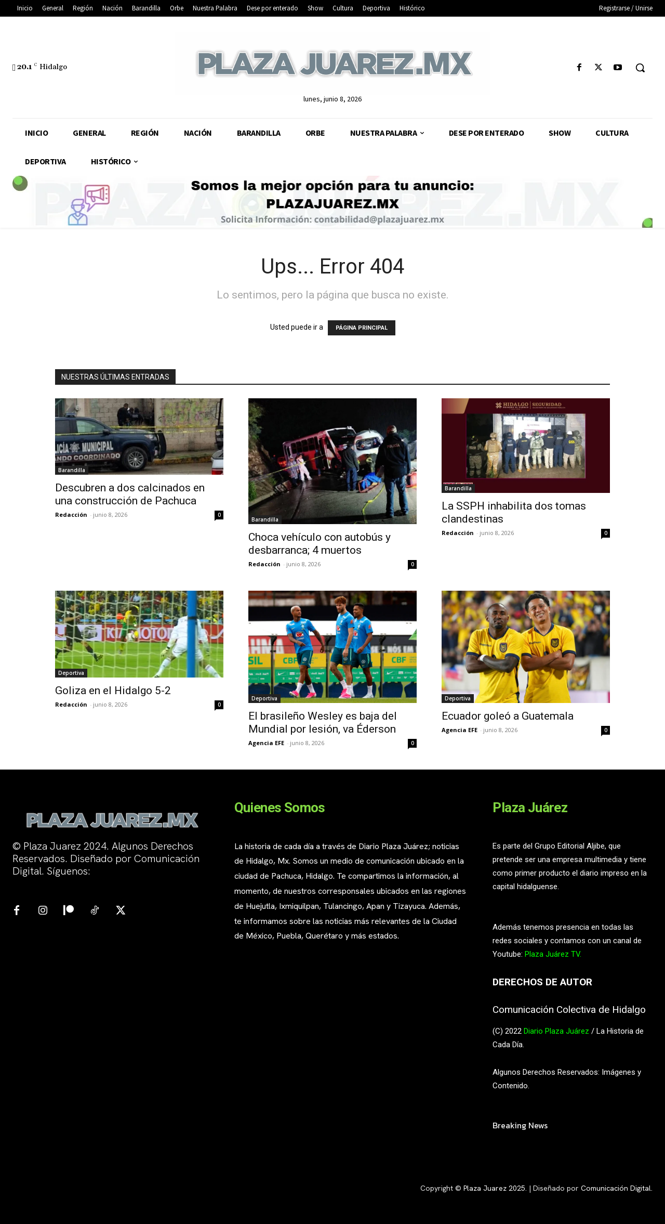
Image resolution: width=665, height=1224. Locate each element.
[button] (640, 67)
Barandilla (71, 470)
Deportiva (71, 672)
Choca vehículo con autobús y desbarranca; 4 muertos (319, 543)
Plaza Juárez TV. (553, 954)
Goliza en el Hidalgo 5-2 (113, 690)
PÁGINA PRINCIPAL (362, 327)
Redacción (71, 514)
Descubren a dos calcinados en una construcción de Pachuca (130, 494)
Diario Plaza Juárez (556, 1031)
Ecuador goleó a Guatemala (509, 716)
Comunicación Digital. (617, 1188)
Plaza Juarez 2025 (494, 1188)
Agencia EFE (266, 743)
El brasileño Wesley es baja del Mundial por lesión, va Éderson (322, 722)
